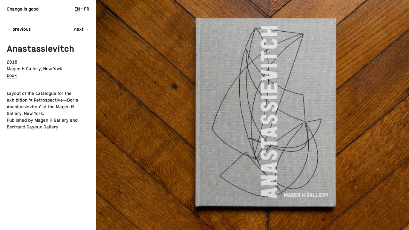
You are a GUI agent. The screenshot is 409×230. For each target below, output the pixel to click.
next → (81, 29)
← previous (19, 29)
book (12, 75)
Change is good (23, 9)
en (77, 9)
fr (86, 9)
